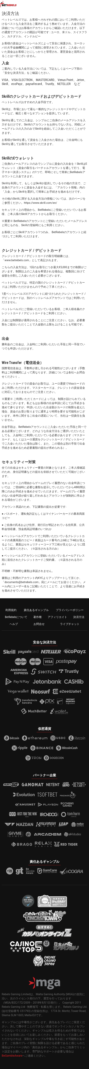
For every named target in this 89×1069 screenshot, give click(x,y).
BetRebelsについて (16, 617)
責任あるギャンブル (36, 610)
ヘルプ (14, 624)
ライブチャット (69, 624)
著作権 (37, 617)
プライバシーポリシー (70, 610)
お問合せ (39, 624)
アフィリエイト (57, 617)
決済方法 (78, 617)
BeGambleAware (12, 1055)
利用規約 (10, 610)
